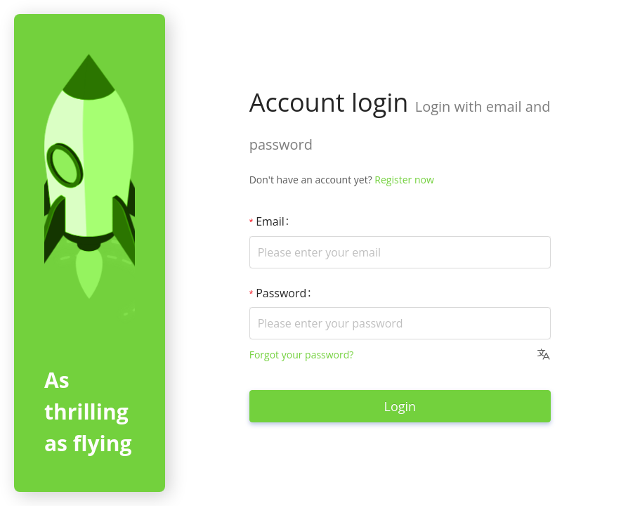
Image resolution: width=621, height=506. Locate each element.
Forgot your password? (301, 354)
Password (281, 293)
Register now (403, 179)
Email (270, 221)
